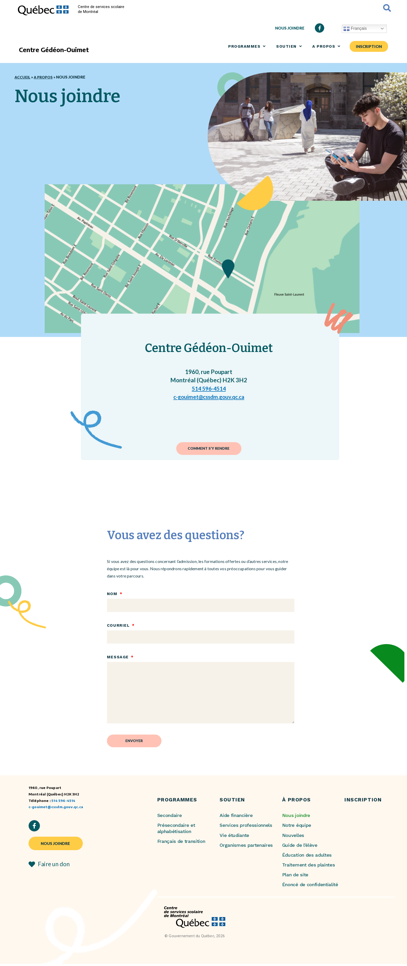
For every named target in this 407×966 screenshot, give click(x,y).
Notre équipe (296, 827)
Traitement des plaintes (308, 867)
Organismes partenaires (246, 847)
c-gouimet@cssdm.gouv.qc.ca (208, 396)
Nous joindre (296, 817)
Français (355, 29)
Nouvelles (293, 837)
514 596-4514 (208, 388)
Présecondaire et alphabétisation (176, 830)
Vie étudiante (234, 837)
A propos (326, 46)
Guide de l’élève (299, 847)
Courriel (119, 626)
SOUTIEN (289, 46)
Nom (113, 594)
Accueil (23, 77)
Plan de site (295, 877)
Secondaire (169, 817)
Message (118, 658)
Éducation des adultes (307, 857)
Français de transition (181, 843)
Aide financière (236, 817)
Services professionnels (246, 827)
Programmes (247, 46)
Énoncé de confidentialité (310, 887)
